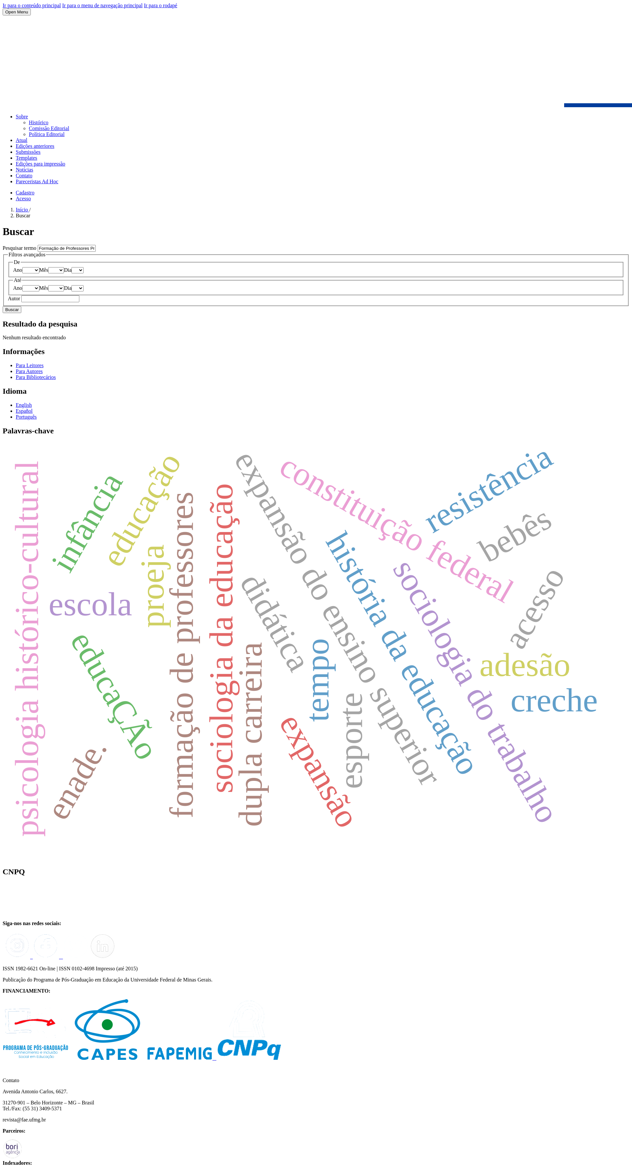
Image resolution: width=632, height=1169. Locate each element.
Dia (67, 270)
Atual (22, 140)
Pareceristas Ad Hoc (37, 181)
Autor (14, 298)
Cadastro (25, 192)
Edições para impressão (40, 164)
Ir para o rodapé (160, 5)
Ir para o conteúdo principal (32, 5)
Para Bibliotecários (36, 377)
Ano (17, 270)
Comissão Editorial (49, 128)
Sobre (22, 116)
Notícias (24, 169)
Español (24, 411)
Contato (24, 175)
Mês (44, 270)
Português (26, 417)
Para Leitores (30, 365)
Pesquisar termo (20, 248)
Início (22, 209)
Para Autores (29, 371)
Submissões (28, 152)
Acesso (23, 198)
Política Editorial (47, 134)
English (24, 405)
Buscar (12, 309)
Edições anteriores (35, 146)
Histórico (39, 122)
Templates (26, 158)
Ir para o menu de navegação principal (102, 5)
